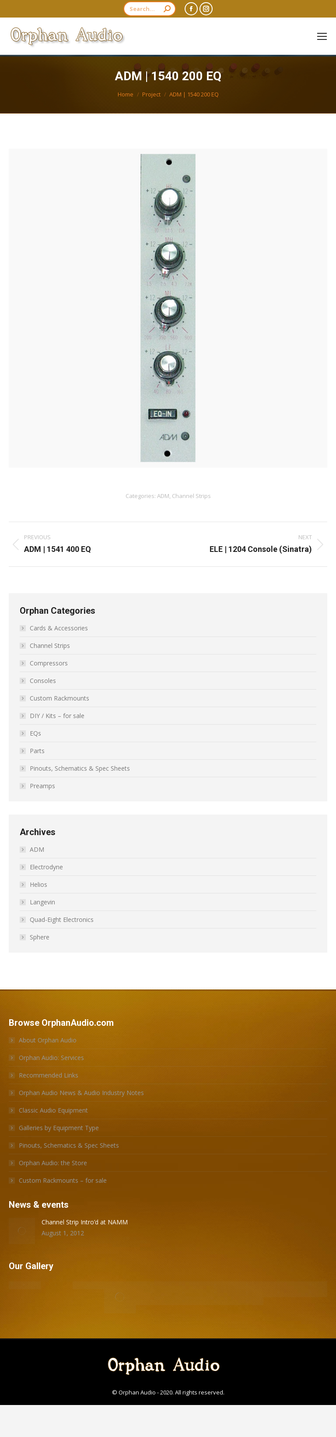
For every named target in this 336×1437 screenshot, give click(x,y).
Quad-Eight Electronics (62, 919)
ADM (163, 496)
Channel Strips (191, 496)
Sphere (39, 937)
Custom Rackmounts (59, 698)
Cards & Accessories (59, 628)
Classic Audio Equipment (53, 1110)
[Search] (149, 8)
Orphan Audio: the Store (53, 1163)
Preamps (42, 786)
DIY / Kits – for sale (57, 715)
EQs (35, 733)
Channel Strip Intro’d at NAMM (85, 1222)
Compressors (49, 663)
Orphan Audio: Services (51, 1057)
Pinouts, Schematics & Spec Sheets (80, 768)
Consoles (43, 680)
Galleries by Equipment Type (59, 1128)
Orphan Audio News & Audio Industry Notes (81, 1092)
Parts (37, 751)
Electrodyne (46, 867)
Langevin (42, 902)
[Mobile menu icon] (322, 36)
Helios (38, 884)
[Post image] (22, 1231)
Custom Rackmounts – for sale (63, 1180)
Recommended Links (48, 1075)
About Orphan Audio (48, 1040)
